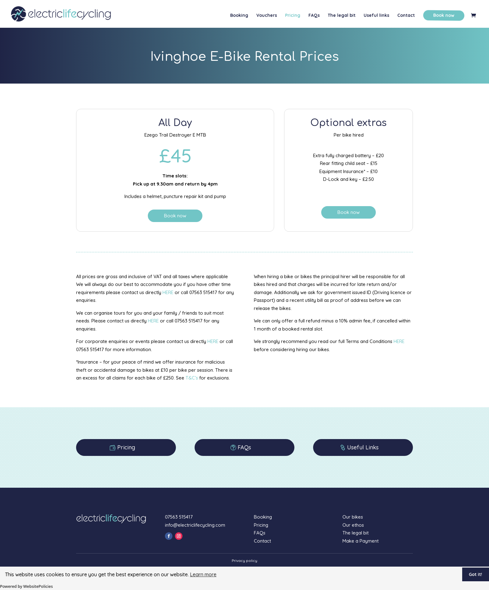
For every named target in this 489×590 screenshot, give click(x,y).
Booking (239, 15)
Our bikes (352, 517)
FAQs (314, 15)
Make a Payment (360, 541)
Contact (406, 15)
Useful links (376, 15)
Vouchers (266, 15)
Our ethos (353, 525)
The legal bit (342, 15)
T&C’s (192, 378)
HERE (167, 292)
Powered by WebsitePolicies (26, 586)
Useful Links (363, 447)
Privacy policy (244, 560)
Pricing (292, 15)
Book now (443, 15)
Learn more (203, 574)
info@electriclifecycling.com (195, 525)
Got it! (475, 574)
